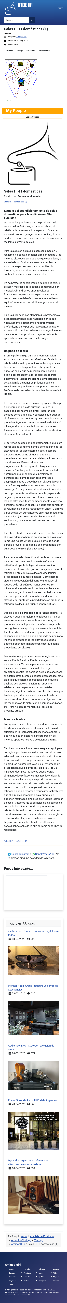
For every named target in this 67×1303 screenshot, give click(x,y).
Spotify (41, 1277)
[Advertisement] (26, 891)
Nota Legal (51, 1290)
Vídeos (55, 1273)
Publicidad (12, 1277)
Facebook (27, 1273)
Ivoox (40, 1273)
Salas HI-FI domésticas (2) (15, 202)
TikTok (26, 1281)
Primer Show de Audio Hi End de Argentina (32, 1100)
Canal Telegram (18, 854)
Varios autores (44, 51)
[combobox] (16, 20)
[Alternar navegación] (60, 9)
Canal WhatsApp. (45, 854)
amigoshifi (31, 51)
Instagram (42, 1281)
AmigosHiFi (21, 37)
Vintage (19, 51)
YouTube (27, 1269)
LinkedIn (27, 1277)
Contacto (12, 1273)
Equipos (56, 1269)
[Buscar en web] (32, 20)
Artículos (9, 51)
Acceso (11, 1269)
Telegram (42, 1269)
